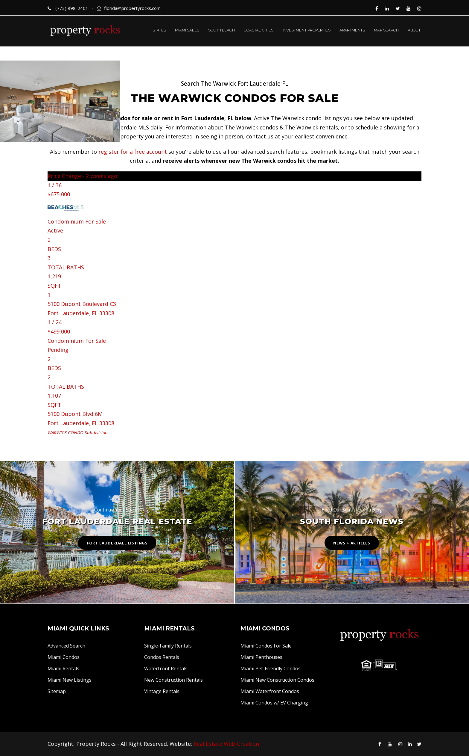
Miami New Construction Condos (277, 680)
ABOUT (414, 30)
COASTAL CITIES (258, 30)
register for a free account (132, 151)
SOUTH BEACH (221, 30)
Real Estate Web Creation (226, 743)
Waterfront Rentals (166, 668)
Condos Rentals (161, 657)
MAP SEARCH (386, 30)
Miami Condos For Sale (266, 645)
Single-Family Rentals (168, 645)
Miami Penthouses (261, 657)
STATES (159, 30)
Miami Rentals (63, 668)
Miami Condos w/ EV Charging (274, 702)
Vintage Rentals (161, 691)
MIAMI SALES (187, 30)
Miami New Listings (70, 680)
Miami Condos (64, 657)
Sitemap (57, 691)
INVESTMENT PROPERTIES (306, 30)
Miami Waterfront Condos (269, 691)
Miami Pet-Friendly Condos (270, 668)
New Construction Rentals (173, 680)
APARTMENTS (352, 30)
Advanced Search (66, 645)
